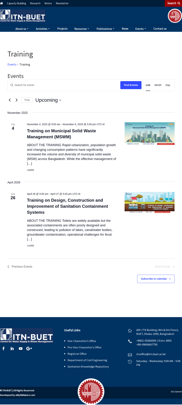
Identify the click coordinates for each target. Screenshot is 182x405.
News (125, 28)
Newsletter (62, 3)
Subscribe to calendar (154, 278)
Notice (48, 3)
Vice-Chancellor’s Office (82, 341)
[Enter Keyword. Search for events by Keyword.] (64, 85)
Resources (80, 29)
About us (20, 29)
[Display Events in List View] (148, 85)
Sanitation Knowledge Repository (88, 366)
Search (173, 3)
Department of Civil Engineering (87, 360)
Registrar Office (77, 353)
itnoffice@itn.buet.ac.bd (150, 354)
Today (27, 100)
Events (139, 29)
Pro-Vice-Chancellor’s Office (84, 347)
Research (35, 3)
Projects (62, 28)
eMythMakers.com (25, 395)
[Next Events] (16, 100)
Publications (104, 29)
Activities (41, 29)
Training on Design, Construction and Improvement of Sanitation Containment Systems (67, 206)
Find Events (131, 85)
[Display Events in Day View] (168, 85)
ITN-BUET (7, 390)
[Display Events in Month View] (157, 85)
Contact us (160, 28)
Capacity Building (16, 3)
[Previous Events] (9, 100)
